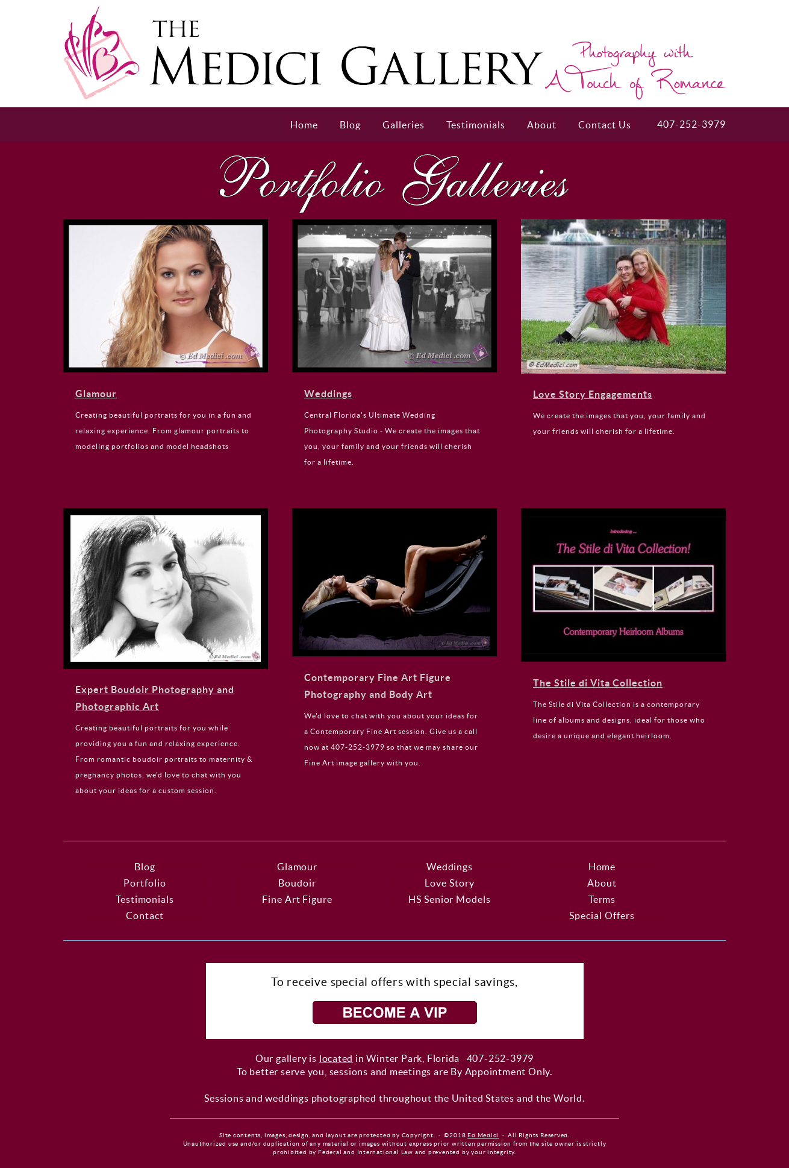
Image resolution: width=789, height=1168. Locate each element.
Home (304, 124)
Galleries (403, 124)
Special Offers (602, 915)
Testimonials (475, 124)
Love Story (450, 883)
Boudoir (297, 883)
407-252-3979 (691, 124)
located (336, 1058)
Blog (350, 124)
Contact (145, 915)
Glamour (96, 393)
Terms (602, 899)
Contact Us (604, 124)
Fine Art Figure (297, 899)
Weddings (328, 393)
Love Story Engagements (592, 394)
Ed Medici (483, 1135)
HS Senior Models (449, 899)
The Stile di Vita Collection (598, 682)
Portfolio (144, 883)
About (542, 124)
